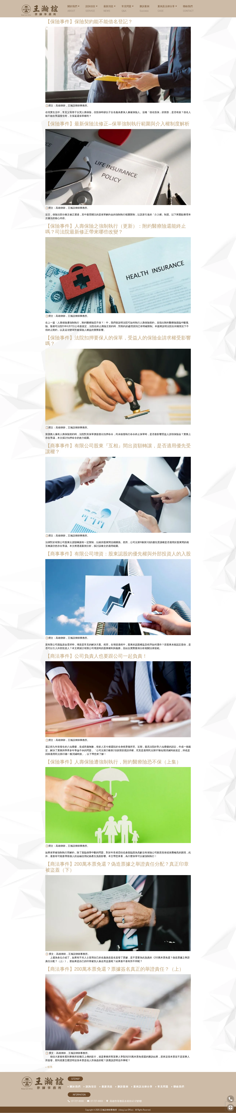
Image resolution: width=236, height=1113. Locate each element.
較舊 (49, 1066)
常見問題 (128, 7)
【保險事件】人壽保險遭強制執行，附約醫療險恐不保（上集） (113, 762)
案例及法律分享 (167, 7)
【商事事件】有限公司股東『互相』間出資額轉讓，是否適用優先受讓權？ (118, 448)
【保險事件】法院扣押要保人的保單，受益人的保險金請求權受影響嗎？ (118, 340)
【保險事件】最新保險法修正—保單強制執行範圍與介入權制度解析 (117, 123)
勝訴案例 (144, 8)
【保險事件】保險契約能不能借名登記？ (89, 21)
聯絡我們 (188, 8)
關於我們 (74, 1086)
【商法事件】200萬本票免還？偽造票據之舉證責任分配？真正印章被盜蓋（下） (117, 867)
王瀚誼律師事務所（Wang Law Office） (117, 1109)
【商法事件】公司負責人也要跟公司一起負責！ (96, 656)
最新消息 (109, 7)
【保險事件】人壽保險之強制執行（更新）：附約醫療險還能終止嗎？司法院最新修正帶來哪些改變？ (115, 229)
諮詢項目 (91, 7)
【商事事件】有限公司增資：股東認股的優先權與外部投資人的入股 (118, 553)
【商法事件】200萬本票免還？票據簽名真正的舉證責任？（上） (114, 969)
